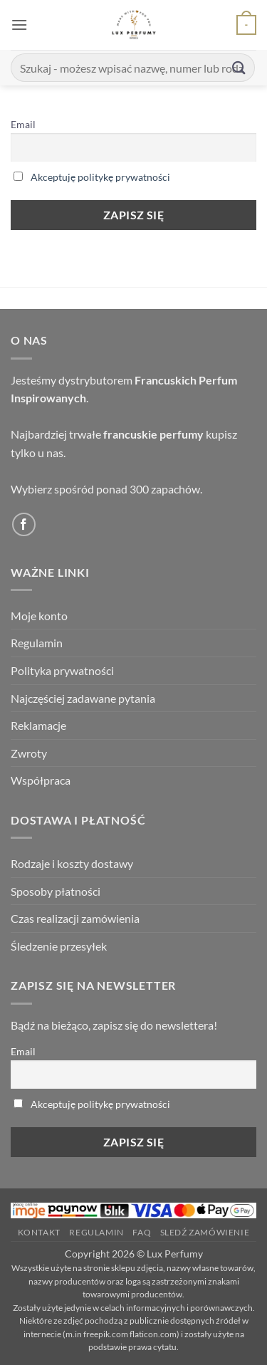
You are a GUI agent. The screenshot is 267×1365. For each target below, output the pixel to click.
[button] (19, 24)
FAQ (141, 1232)
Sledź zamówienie (205, 1232)
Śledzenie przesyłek (59, 946)
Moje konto (39, 615)
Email (23, 124)
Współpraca (40, 780)
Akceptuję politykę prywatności (100, 177)
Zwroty (29, 753)
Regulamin (37, 642)
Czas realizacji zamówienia (75, 918)
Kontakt (39, 1232)
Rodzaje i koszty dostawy (72, 863)
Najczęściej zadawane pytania (83, 698)
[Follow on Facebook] (24, 524)
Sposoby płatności (55, 891)
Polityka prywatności (62, 670)
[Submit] (239, 67)
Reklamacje (38, 725)
